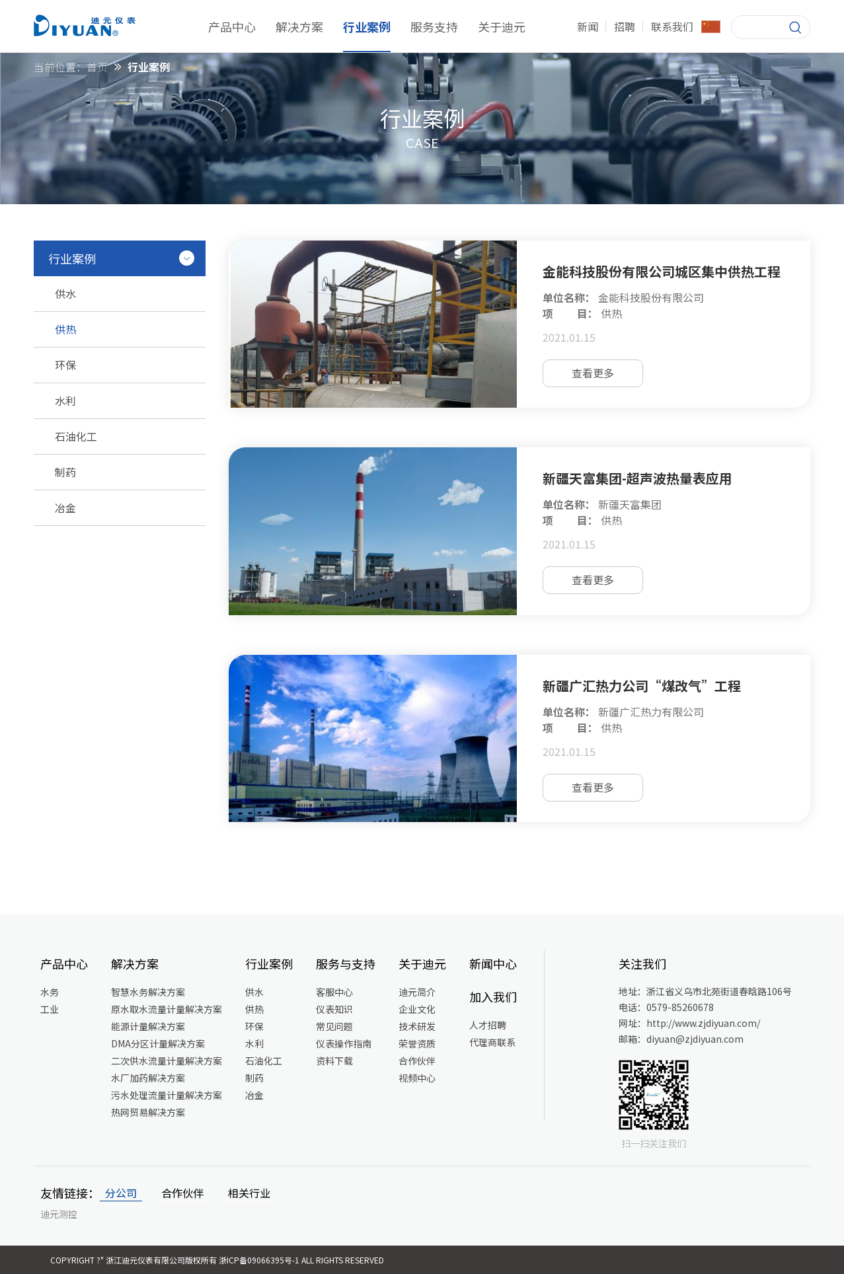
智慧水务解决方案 (148, 991)
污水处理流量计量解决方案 (166, 1095)
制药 (254, 1077)
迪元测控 (58, 1213)
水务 (49, 991)
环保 (254, 1026)
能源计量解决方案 (148, 1026)
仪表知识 (334, 1009)
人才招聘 (487, 1024)
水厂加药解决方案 (148, 1077)
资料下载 (334, 1060)
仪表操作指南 (343, 1043)
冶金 (254, 1095)
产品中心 (232, 26)
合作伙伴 (417, 1060)
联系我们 (672, 26)
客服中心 (334, 991)
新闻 (587, 26)
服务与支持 (345, 963)
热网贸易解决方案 (148, 1112)
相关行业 (249, 1193)
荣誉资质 (417, 1043)
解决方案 (299, 26)
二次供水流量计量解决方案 (166, 1060)
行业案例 (367, 26)
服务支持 (434, 26)
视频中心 (417, 1077)
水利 (254, 1043)
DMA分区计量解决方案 (158, 1043)
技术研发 (417, 1026)
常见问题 (334, 1026)
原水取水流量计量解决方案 (166, 1009)
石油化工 (263, 1060)
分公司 (121, 1193)
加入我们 (493, 996)
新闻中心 (493, 963)
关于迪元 (501, 26)
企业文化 (417, 1009)
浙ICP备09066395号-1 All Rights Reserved (301, 1259)
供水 (254, 991)
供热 (254, 1009)
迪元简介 (417, 991)
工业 (49, 1009)
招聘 (624, 26)
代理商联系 (492, 1042)
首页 (97, 67)
